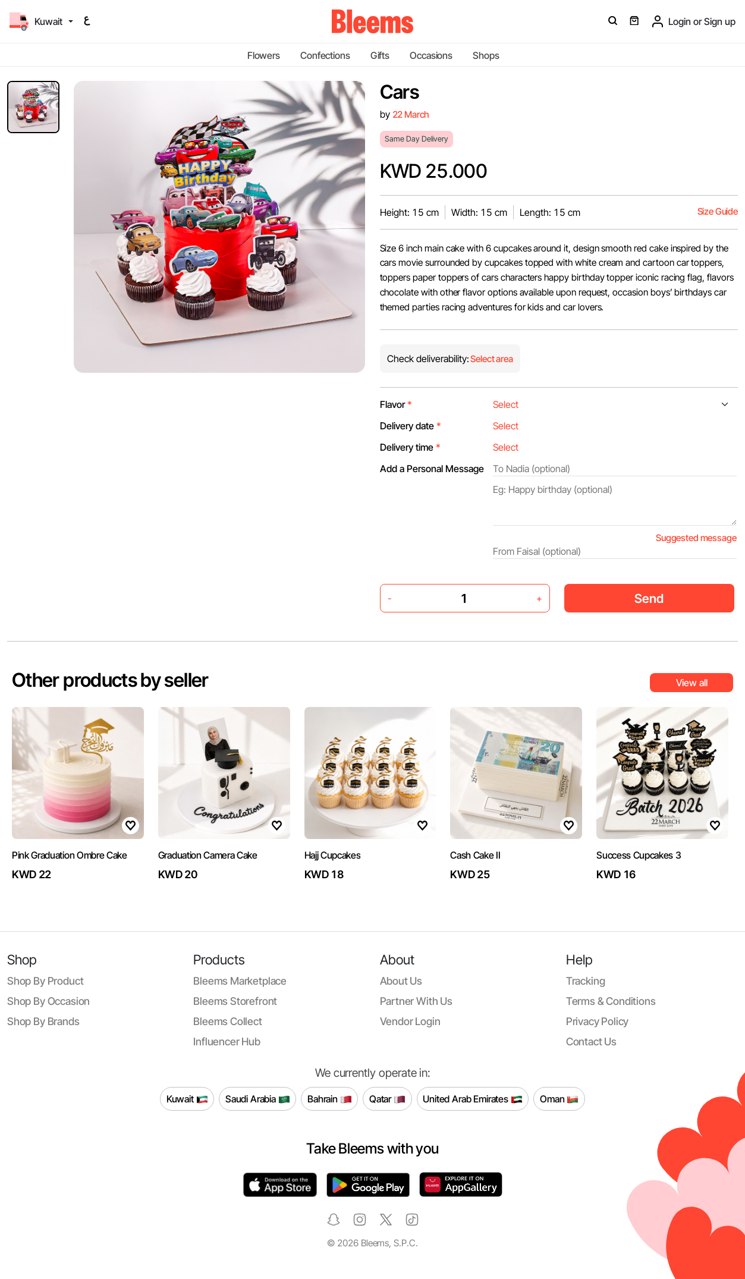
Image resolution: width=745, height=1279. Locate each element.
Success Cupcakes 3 (638, 855)
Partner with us (416, 1001)
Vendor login (410, 1021)
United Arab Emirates (473, 1098)
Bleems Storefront (235, 1001)
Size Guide (717, 211)
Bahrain (329, 1098)
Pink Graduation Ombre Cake (69, 855)
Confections (325, 55)
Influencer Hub (226, 1041)
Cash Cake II (475, 855)
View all (692, 683)
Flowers (263, 55)
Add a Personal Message (432, 468)
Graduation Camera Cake (207, 855)
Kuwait (187, 1098)
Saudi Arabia (257, 1098)
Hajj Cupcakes (332, 855)
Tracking (585, 981)
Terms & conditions (611, 1001)
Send (649, 598)
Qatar (387, 1098)
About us (401, 981)
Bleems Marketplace (240, 981)
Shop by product (45, 981)
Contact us (591, 1041)
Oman (559, 1098)
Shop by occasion (48, 1001)
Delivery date (410, 426)
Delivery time (410, 447)
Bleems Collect (227, 1021)
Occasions (431, 55)
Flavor (396, 404)
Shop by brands (43, 1021)
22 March (411, 114)
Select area (491, 358)
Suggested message (696, 537)
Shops (486, 55)
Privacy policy (597, 1021)
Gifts (379, 55)
